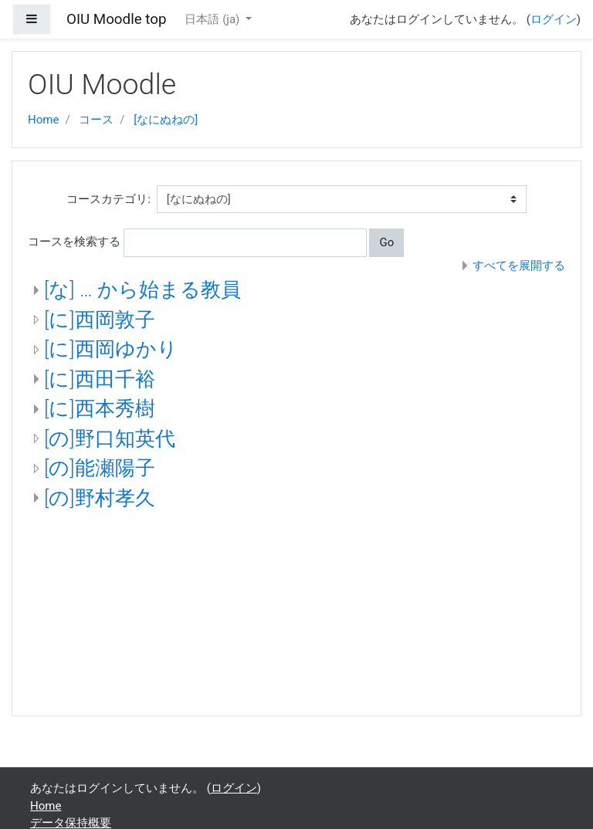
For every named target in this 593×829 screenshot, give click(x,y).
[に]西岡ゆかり (111, 348)
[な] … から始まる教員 (142, 289)
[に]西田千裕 (99, 379)
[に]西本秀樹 (99, 408)
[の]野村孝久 (99, 497)
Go (386, 242)
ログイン (553, 19)
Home (43, 120)
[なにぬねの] (166, 120)
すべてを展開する (519, 265)
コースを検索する (74, 242)
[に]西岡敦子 (99, 319)
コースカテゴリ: (108, 199)
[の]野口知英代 (109, 438)
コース (96, 120)
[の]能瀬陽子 (99, 467)
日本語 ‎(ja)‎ (213, 19)
